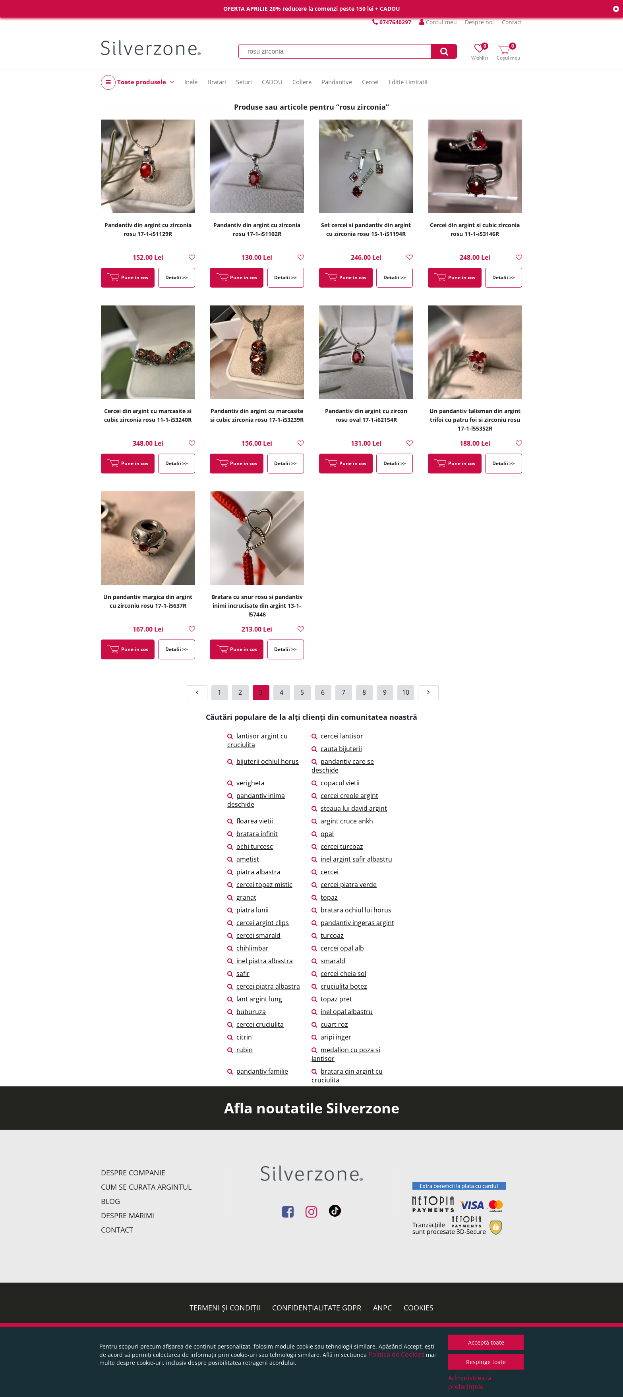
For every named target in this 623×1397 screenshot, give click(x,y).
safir (238, 973)
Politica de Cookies (396, 1354)
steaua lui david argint (349, 808)
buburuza (246, 1011)
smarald (328, 960)
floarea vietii (250, 821)
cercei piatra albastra (263, 986)
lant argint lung (254, 999)
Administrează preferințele (469, 1382)
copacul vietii (336, 783)
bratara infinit (252, 833)
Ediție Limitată (408, 82)
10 (405, 692)
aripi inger (331, 1037)
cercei (325, 872)
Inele (190, 82)
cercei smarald (254, 935)
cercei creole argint (345, 795)
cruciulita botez (339, 986)
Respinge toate (486, 1362)
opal (323, 833)
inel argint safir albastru (352, 859)
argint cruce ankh (342, 821)
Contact (512, 22)
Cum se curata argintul (146, 1187)
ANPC (382, 1307)
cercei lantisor (337, 736)
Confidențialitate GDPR (316, 1307)
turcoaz (328, 935)
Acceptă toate (486, 1342)
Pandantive (336, 82)
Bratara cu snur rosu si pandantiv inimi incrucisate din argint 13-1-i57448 (257, 605)
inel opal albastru (342, 1011)
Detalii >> (176, 277)
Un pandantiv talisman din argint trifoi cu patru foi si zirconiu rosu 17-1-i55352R (475, 419)
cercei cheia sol (339, 973)
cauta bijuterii (337, 748)
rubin (240, 1049)
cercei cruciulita (255, 1024)
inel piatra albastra (260, 960)
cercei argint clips (258, 922)
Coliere (302, 82)
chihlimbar (248, 948)
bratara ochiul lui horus (351, 910)
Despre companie (133, 1172)
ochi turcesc (250, 846)
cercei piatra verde (344, 884)
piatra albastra (254, 872)
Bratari (216, 82)
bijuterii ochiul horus (263, 761)
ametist (243, 859)
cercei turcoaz (337, 846)
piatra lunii (248, 910)
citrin (239, 1037)
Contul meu (438, 22)
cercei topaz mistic (259, 884)
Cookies (418, 1307)
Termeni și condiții (225, 1307)
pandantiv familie (257, 1071)
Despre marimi (127, 1215)
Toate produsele (137, 82)
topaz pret (332, 999)
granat (241, 897)
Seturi (244, 82)
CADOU (272, 82)
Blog (110, 1201)
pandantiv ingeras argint (353, 922)
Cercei (370, 82)
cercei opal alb (338, 948)
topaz (325, 897)
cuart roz (330, 1024)
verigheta (246, 783)
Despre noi (479, 22)
